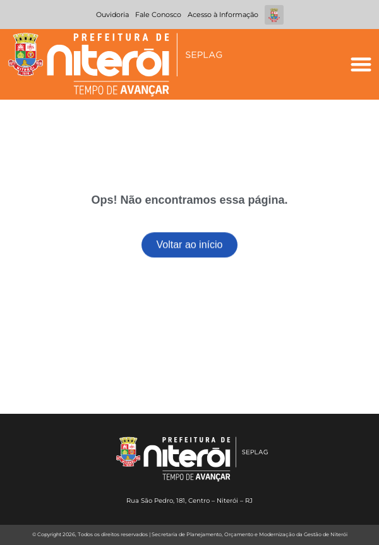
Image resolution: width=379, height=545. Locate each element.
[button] (361, 64)
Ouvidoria (112, 14)
